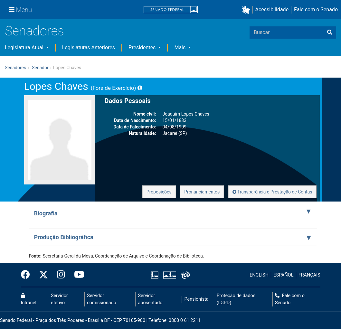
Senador (40, 67)
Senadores (34, 31)
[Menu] (20, 9)
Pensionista (197, 299)
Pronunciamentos (202, 191)
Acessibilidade (272, 9)
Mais (180, 47)
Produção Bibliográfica (63, 237)
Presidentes (142, 47)
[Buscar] (329, 32)
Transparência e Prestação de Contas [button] (272, 191)
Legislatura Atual (25, 47)
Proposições (159, 191)
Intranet (29, 299)
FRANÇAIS (309, 275)
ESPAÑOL (283, 275)
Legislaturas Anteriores (88, 47)
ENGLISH (259, 275)
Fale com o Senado (316, 9)
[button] (247, 9)
